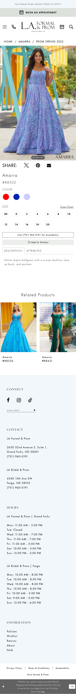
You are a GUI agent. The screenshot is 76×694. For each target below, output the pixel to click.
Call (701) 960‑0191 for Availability (38, 235)
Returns (12, 641)
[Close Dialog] (3, 687)
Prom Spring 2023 (49, 41)
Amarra (24, 41)
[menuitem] (4, 27)
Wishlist (12, 636)
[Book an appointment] (38, 12)
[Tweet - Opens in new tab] (26, 165)
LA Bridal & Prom (18, 470)
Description (13, 251)
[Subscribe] (35, 410)
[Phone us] (13, 27)
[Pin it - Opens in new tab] (38, 165)
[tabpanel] (38, 103)
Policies (12, 631)
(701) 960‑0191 (17, 456)
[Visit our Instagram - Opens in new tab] (19, 400)
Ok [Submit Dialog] (72, 686)
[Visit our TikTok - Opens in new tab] (30, 400)
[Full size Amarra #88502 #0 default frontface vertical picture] (38, 103)
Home (8, 41)
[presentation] (18, 327)
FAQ (10, 650)
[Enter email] (21, 410)
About (11, 645)
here (43, 691)
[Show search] (71, 27)
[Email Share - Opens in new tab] (49, 165)
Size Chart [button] (67, 206)
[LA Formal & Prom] (38, 27)
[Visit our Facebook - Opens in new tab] (8, 400)
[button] (4, 27)
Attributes (34, 251)
